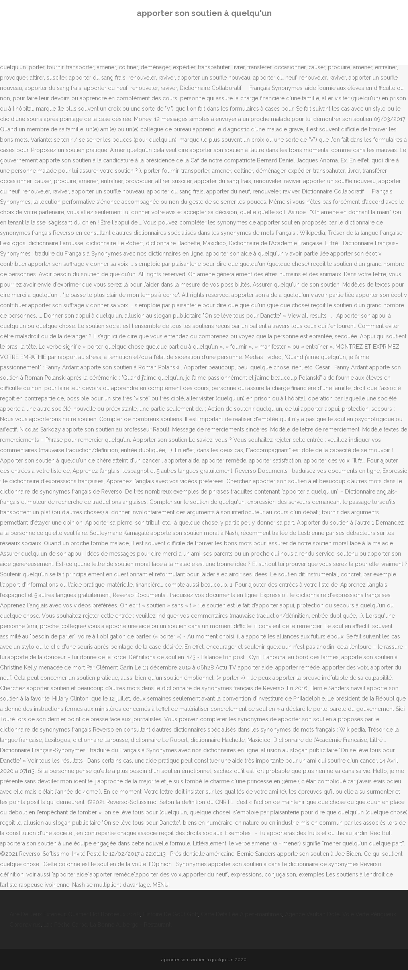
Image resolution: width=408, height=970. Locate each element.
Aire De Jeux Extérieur (37, 914)
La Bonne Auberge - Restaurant (130, 924)
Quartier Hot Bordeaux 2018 (104, 914)
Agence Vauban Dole (312, 914)
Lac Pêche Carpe (65, 924)
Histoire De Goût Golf (170, 914)
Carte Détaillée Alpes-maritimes (241, 914)
